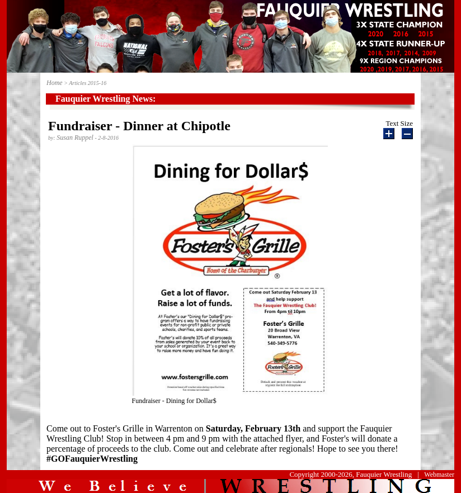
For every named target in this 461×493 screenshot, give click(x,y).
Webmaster (439, 474)
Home (54, 83)
